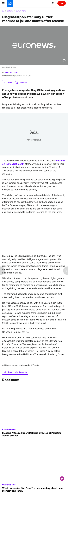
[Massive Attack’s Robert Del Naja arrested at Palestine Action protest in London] (34, 434)
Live (62, 3)
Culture (10, 11)
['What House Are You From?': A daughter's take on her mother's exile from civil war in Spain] (34, 489)
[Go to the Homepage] (10, 3)
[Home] (3, 11)
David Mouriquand (12, 72)
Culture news (21, 11)
